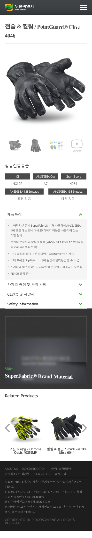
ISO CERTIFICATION (35, 475)
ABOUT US (11, 475)
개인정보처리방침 (63, 475)
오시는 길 (62, 480)
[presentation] (7, 434)
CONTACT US (43, 480)
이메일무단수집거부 (17, 480)
